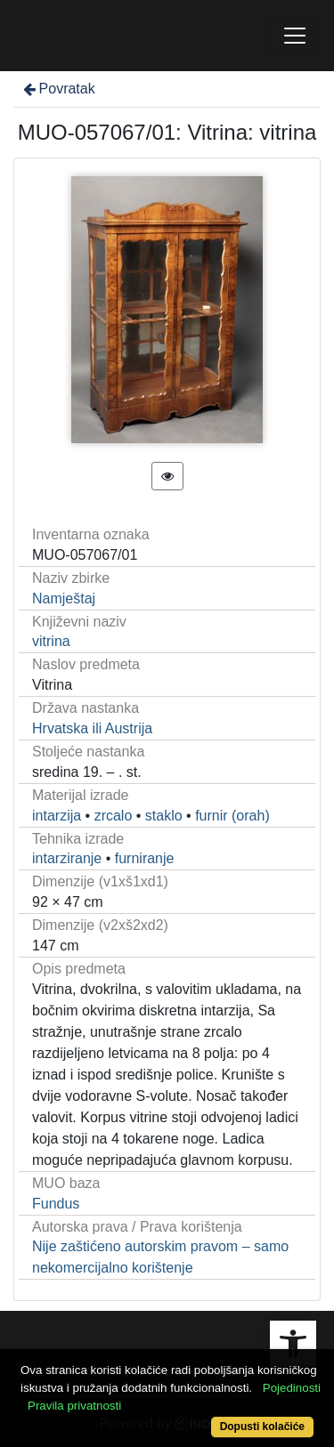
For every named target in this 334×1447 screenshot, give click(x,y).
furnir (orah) (232, 815)
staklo (164, 815)
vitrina (51, 641)
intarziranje (67, 858)
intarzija (56, 815)
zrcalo (113, 815)
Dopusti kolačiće (262, 1426)
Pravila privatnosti (74, 1405)
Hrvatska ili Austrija (92, 728)
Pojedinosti (292, 1387)
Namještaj (63, 598)
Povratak (57, 88)
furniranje (145, 858)
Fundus (55, 1203)
